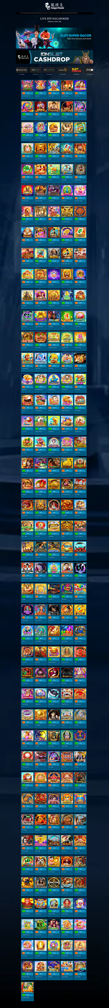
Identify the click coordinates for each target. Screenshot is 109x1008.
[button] (92, 70)
